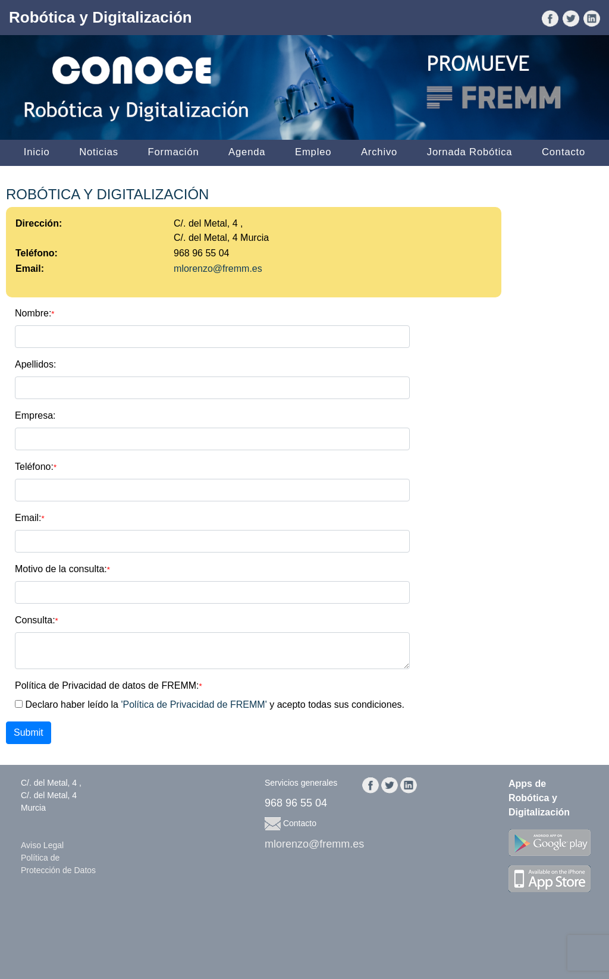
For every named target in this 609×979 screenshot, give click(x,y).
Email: (30, 518)
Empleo (313, 152)
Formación (173, 152)
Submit (28, 732)
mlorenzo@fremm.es (218, 268)
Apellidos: (35, 364)
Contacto (563, 152)
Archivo (379, 152)
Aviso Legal (42, 845)
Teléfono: (35, 467)
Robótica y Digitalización (100, 17)
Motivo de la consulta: (62, 569)
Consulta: (36, 620)
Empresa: (35, 415)
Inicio (37, 152)
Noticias (98, 152)
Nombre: (35, 313)
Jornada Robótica (470, 152)
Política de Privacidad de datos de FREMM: (108, 685)
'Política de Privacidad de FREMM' (193, 704)
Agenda (246, 152)
